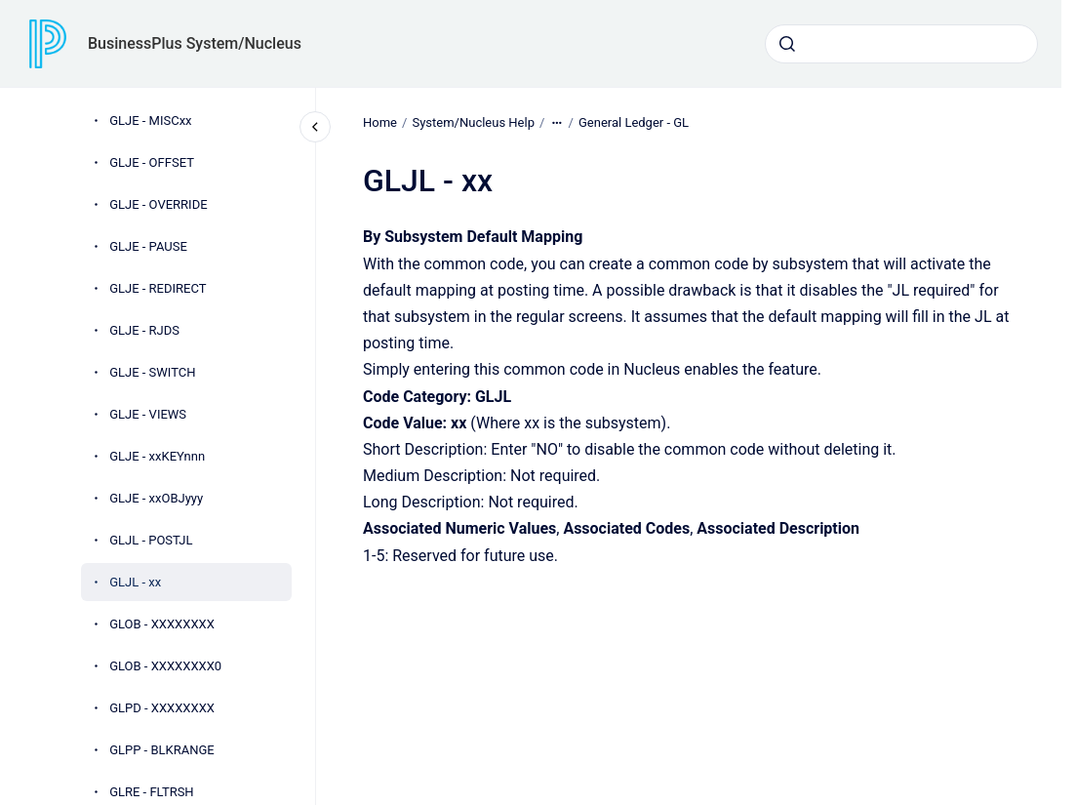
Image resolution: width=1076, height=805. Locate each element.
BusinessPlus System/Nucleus (194, 43)
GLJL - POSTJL (150, 540)
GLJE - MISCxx (150, 120)
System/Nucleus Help (473, 122)
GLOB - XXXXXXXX (162, 624)
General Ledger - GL (633, 122)
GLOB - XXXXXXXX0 (165, 666)
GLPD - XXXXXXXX (162, 708)
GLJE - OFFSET (151, 162)
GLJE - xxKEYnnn (157, 456)
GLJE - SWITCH (152, 372)
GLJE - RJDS (144, 330)
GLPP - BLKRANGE (162, 750)
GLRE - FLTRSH (151, 792)
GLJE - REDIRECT (157, 288)
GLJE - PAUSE (148, 246)
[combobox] (901, 43)
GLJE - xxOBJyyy (156, 498)
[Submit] (787, 44)
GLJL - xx (135, 582)
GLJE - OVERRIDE (158, 204)
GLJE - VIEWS (147, 414)
